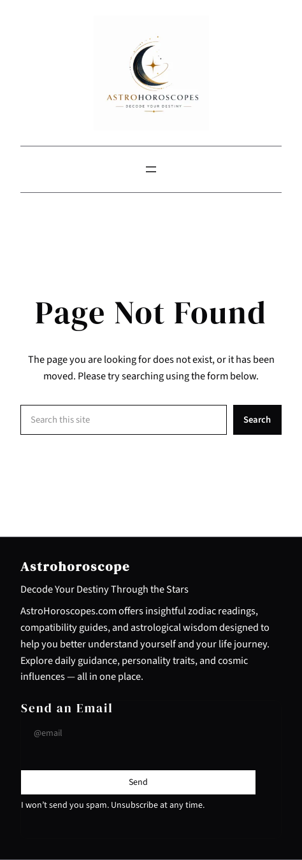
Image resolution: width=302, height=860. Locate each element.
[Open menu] (151, 169)
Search (257, 419)
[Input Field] (138, 733)
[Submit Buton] (138, 782)
